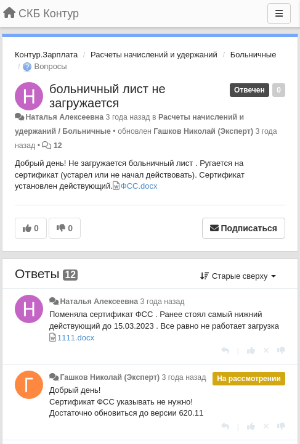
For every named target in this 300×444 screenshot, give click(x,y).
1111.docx (75, 337)
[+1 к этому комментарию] (251, 350)
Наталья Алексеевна (64, 117)
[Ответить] (225, 350)
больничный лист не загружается (107, 96)
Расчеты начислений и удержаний (154, 54)
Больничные (253, 54)
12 (58, 145)
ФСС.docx (139, 186)
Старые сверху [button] (238, 276)
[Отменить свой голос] (266, 350)
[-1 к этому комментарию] (281, 350)
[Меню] (279, 13)
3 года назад (162, 301)
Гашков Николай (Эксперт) (203, 131)
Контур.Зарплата (46, 54)
